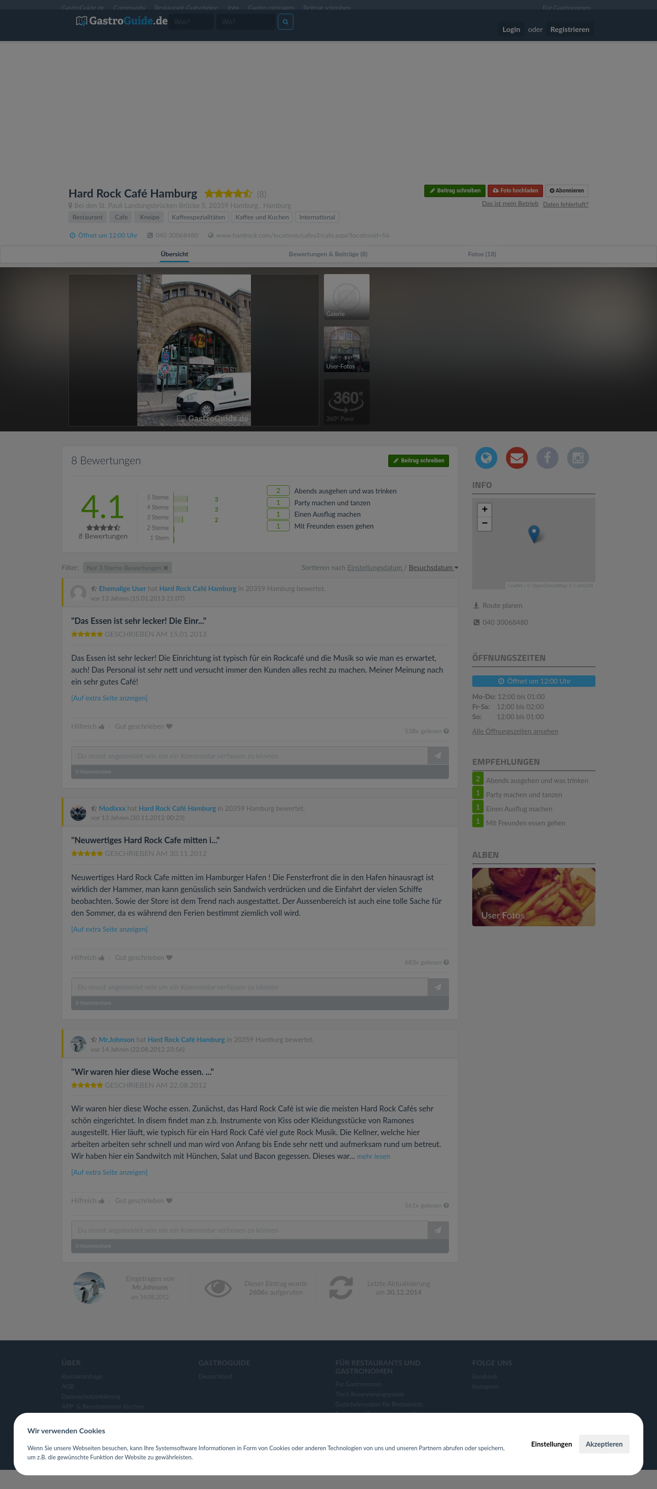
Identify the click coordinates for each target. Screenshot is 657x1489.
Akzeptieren (604, 1444)
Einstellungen (551, 1444)
